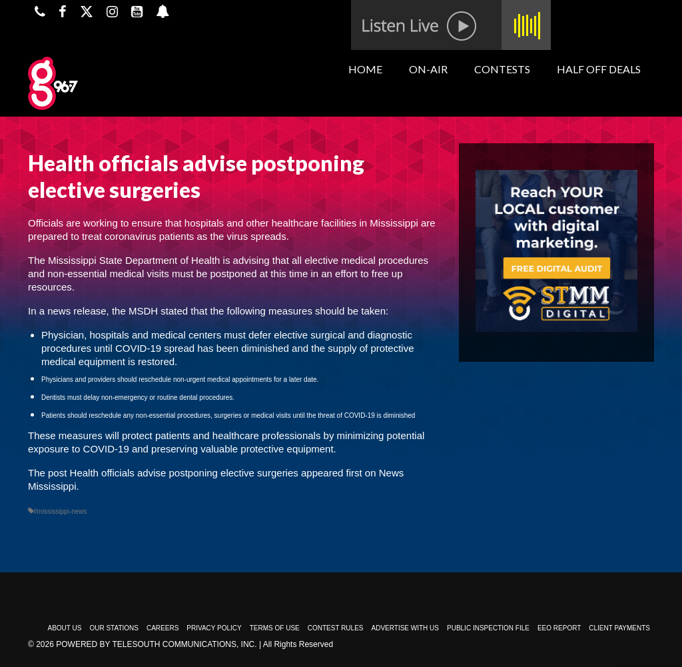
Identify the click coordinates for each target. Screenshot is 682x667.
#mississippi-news (60, 511)
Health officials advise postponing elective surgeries (184, 472)
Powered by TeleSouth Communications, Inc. (156, 644)
